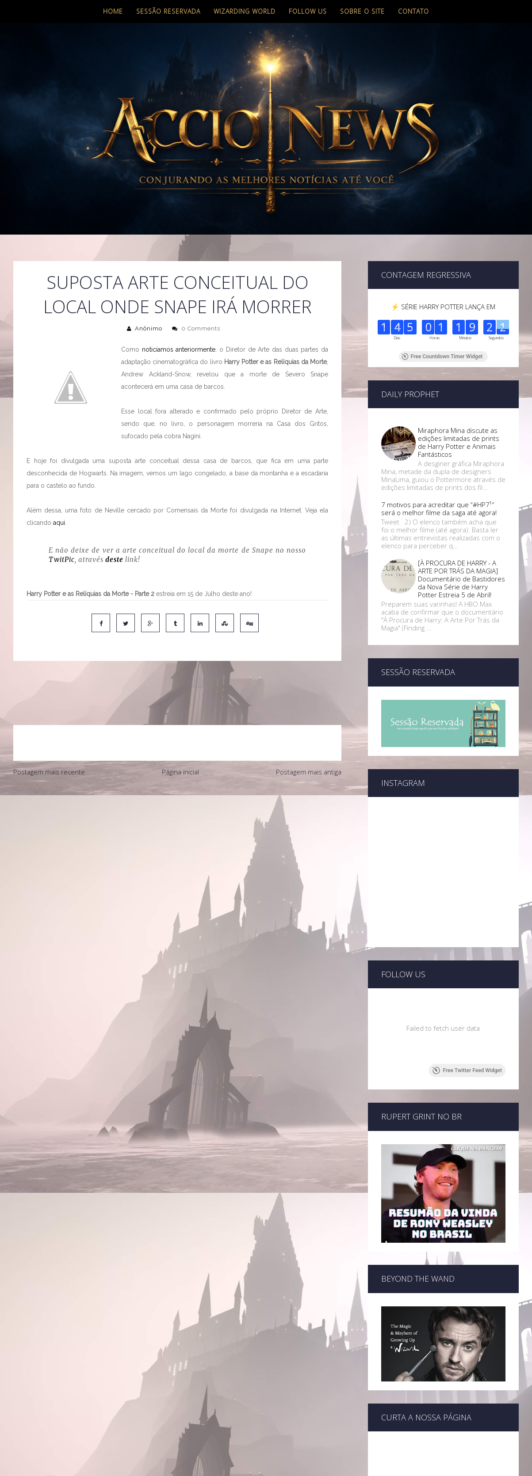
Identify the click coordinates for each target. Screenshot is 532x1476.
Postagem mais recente (49, 734)
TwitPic (62, 559)
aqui (59, 522)
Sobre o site (362, 11)
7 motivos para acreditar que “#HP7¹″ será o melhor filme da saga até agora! (439, 508)
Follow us (308, 11)
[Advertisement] (177, 810)
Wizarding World (245, 11)
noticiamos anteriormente (179, 349)
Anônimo (148, 328)
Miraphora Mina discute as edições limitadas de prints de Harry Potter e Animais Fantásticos (458, 442)
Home (113, 11)
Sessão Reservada (168, 11)
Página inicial (180, 734)
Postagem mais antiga (308, 734)
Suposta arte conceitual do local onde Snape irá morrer (177, 294)
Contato (413, 11)
